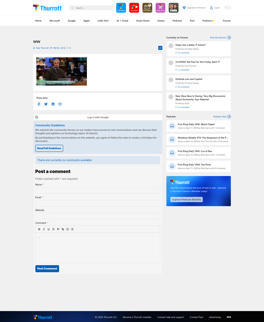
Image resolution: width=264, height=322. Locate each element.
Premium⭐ (209, 20)
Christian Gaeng (192, 49)
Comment (41, 223)
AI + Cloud (122, 20)
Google (71, 20)
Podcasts (177, 20)
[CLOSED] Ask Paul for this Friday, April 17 (197, 61)
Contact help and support (170, 315)
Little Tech (103, 20)
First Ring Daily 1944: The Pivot (194, 163)
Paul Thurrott (42, 48)
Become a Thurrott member (137, 315)
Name (39, 184)
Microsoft (55, 20)
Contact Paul (196, 315)
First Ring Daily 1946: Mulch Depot (196, 123)
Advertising (215, 315)
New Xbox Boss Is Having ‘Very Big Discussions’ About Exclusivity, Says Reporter (200, 97)
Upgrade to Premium (194, 7)
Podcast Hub (222, 115)
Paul (192, 20)
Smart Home (142, 20)
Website (39, 210)
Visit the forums (220, 37)
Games (160, 20)
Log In (215, 7)
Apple (87, 20)
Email (39, 197)
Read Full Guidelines (49, 148)
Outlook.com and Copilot (188, 78)
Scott (187, 102)
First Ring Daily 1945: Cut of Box (195, 150)
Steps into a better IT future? (190, 44)
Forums (227, 20)
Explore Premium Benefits (185, 198)
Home (38, 20)
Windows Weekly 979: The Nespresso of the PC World (203, 136)
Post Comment (47, 268)
